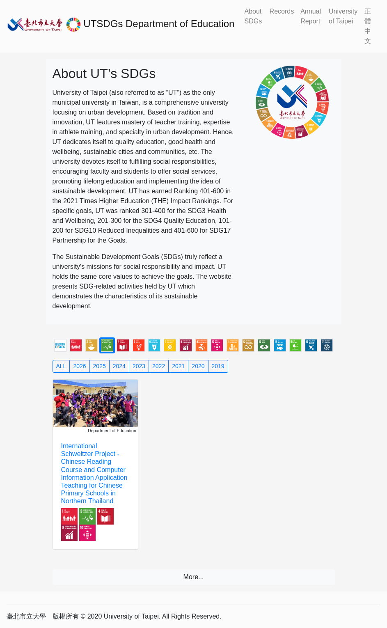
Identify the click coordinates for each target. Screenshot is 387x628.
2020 (198, 366)
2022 (158, 366)
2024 (119, 366)
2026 (79, 366)
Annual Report (310, 16)
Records (282, 11)
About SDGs (253, 16)
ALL (61, 366)
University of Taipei (343, 16)
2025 (99, 366)
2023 (139, 366)
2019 (218, 366)
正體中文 (367, 26)
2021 (178, 366)
